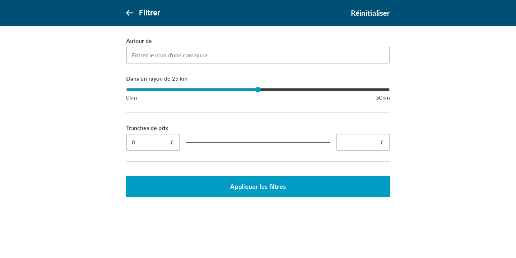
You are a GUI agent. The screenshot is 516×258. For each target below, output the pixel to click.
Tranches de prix (147, 127)
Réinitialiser (370, 13)
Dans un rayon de (156, 78)
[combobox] (258, 55)
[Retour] (129, 12)
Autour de (139, 40)
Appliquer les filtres (258, 186)
